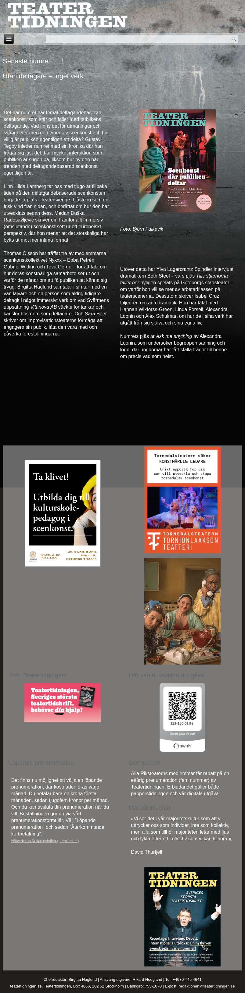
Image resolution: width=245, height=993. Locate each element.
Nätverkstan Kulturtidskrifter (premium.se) (45, 841)
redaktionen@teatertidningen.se (206, 986)
